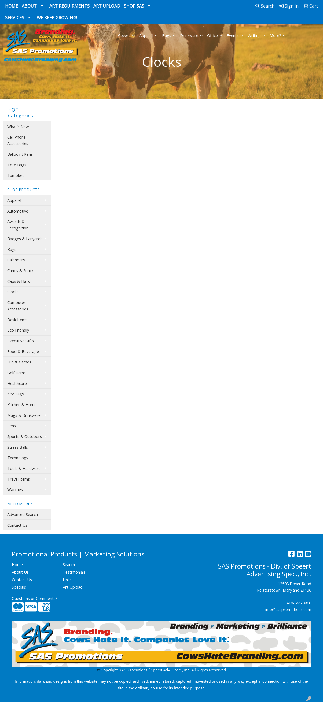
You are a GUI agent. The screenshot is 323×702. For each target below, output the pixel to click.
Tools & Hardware (24, 468)
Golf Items (16, 372)
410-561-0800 (299, 603)
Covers (124, 35)
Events (233, 35)
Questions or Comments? (34, 598)
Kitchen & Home (21, 404)
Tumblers (15, 175)
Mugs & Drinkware (24, 415)
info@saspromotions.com (288, 609)
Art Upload (106, 6)
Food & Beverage (23, 351)
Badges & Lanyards (24, 238)
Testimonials (74, 572)
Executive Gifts (20, 340)
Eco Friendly (18, 330)
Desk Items (17, 319)
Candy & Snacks (21, 270)
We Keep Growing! (57, 18)
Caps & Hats (18, 281)
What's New (18, 126)
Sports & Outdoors (24, 436)
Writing (254, 35)
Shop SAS (134, 6)
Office (212, 35)
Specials (19, 587)
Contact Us (17, 525)
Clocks (13, 291)
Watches (15, 489)
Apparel (146, 35)
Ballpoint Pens (20, 154)
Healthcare (17, 383)
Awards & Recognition (17, 225)
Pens (11, 425)
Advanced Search (22, 514)
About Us (20, 572)
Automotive (17, 211)
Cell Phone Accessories (17, 140)
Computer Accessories (17, 305)
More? (275, 35)
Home (11, 6)
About (29, 6)
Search (264, 6)
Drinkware (189, 35)
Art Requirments (69, 6)
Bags (166, 35)
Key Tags (15, 393)
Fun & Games (19, 362)
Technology (17, 457)
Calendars (16, 259)
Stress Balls (17, 447)
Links (67, 579)
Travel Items (18, 479)
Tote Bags (16, 164)
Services (14, 18)
